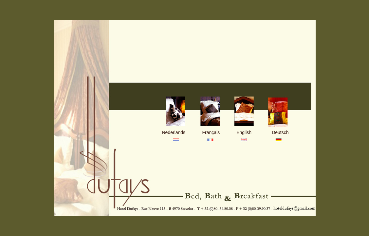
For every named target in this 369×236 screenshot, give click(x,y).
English (243, 132)
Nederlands (174, 132)
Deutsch (280, 132)
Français (211, 132)
